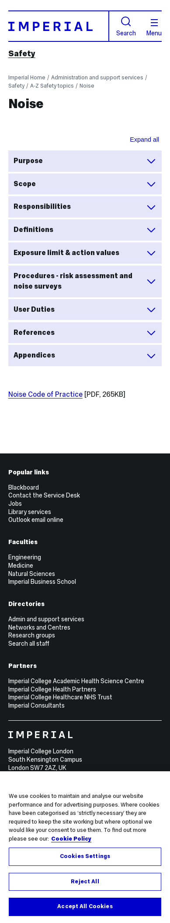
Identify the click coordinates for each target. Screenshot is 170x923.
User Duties (85, 309)
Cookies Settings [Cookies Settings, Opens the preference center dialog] (85, 856)
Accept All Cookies (84, 906)
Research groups (31, 635)
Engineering (24, 557)
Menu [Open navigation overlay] (154, 28)
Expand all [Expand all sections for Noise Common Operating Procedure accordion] (144, 139)
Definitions (85, 230)
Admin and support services (46, 619)
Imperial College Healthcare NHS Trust (60, 697)
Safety (21, 53)
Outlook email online (35, 520)
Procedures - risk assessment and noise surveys (85, 281)
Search (126, 26)
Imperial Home (26, 77)
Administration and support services (97, 77)
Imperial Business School (42, 582)
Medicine (20, 565)
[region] (85, 847)
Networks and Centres (39, 627)
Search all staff (28, 643)
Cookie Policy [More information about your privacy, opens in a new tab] (71, 838)
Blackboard (23, 487)
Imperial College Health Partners (52, 689)
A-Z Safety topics (52, 85)
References (85, 332)
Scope (85, 184)
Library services (29, 512)
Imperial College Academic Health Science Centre (76, 681)
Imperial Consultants (36, 705)
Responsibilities (85, 207)
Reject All (85, 881)
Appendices (85, 356)
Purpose (85, 161)
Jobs (15, 503)
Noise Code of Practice (45, 394)
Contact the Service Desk (44, 495)
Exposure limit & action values (85, 253)
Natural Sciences (31, 574)
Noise (87, 85)
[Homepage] (58, 26)
